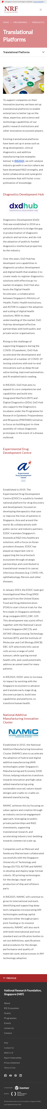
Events (7, 1023)
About (7, 1003)
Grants (7, 1013)
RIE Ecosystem (11, 1008)
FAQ (6, 1043)
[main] (23, 499)
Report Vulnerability (12, 1058)
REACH (7, 1053)
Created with (18, 1088)
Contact (8, 1033)
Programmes (10, 1018)
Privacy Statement (12, 1062)
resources (9, 1028)
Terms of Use (9, 1067)
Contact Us (9, 1048)
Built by (17, 1094)
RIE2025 (19, 160)
